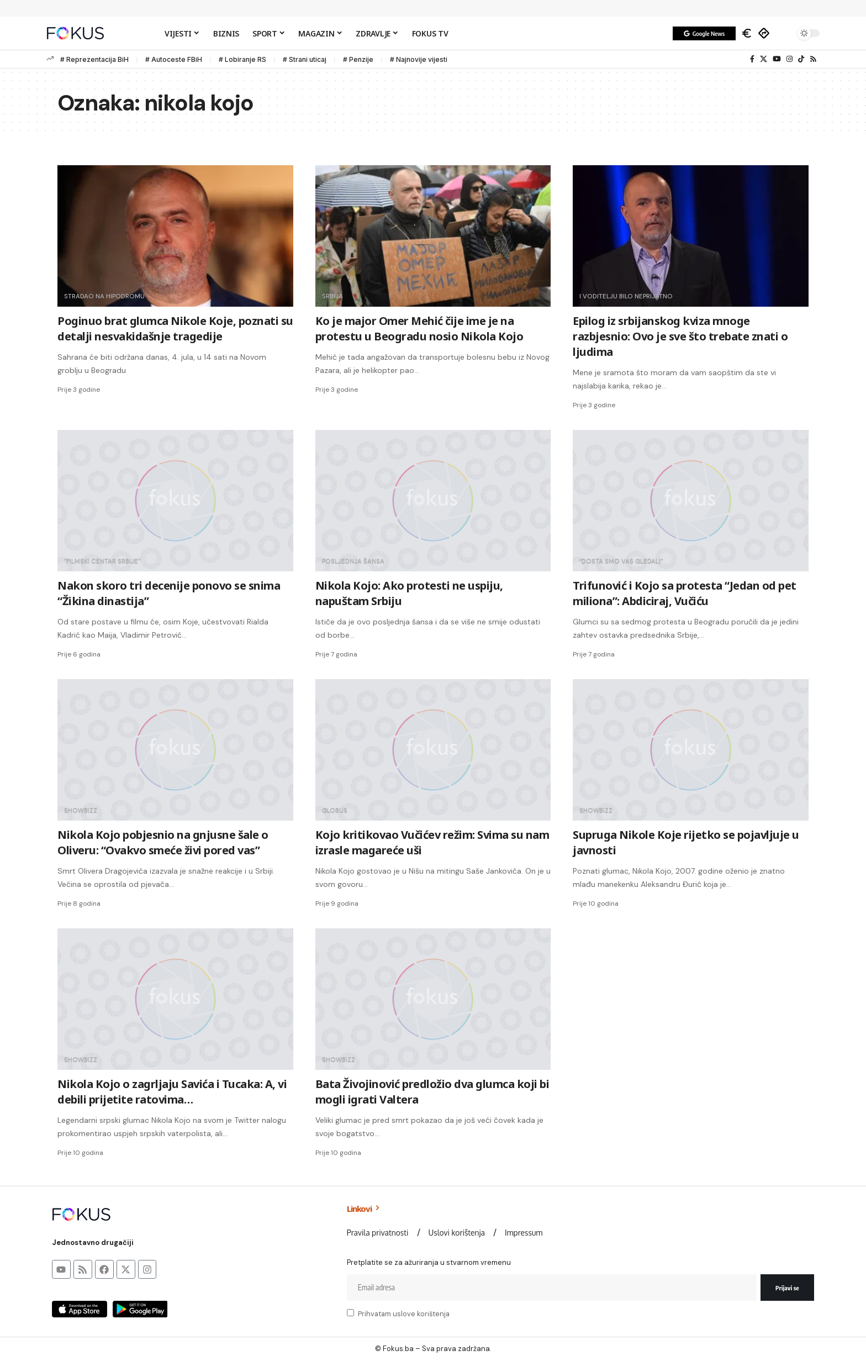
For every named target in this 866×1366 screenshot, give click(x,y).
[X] (763, 59)
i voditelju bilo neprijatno (627, 296)
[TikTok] (801, 59)
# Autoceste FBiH (173, 59)
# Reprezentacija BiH (94, 59)
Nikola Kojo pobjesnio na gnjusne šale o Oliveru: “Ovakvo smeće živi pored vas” (162, 842)
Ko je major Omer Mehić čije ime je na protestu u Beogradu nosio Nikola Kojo (419, 328)
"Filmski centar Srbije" (103, 560)
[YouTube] (777, 59)
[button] (783, 33)
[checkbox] (350, 1312)
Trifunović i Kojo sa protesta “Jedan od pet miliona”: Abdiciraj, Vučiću (684, 593)
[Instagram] (789, 59)
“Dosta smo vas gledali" (622, 560)
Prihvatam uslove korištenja (404, 1313)
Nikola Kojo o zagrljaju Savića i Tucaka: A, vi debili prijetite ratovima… (172, 1091)
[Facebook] (752, 59)
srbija (333, 296)
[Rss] (813, 59)
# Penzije (358, 59)
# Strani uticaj (304, 59)
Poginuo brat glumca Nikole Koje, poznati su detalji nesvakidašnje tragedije (175, 328)
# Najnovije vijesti (418, 59)
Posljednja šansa (354, 560)
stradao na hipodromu (105, 296)
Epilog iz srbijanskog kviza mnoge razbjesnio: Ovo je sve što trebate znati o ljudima (680, 336)
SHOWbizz (81, 810)
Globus (335, 810)
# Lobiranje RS (242, 59)
